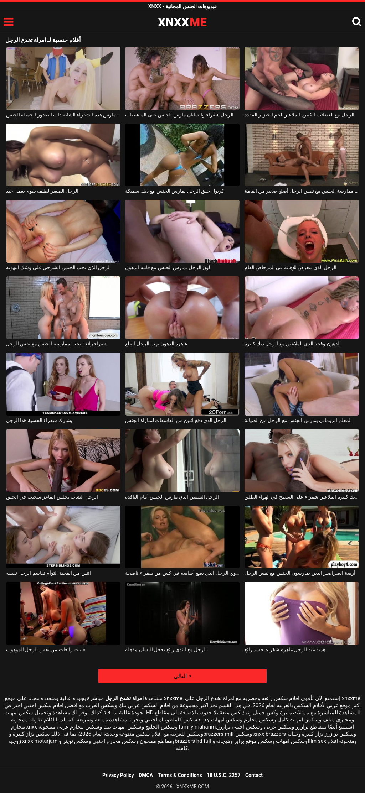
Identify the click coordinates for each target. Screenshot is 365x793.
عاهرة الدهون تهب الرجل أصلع (156, 343)
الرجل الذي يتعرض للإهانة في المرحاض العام (291, 267)
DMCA (146, 775)
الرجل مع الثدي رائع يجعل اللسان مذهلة (166, 649)
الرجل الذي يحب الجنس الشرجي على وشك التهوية (58, 267)
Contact (254, 775)
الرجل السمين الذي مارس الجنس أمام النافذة (172, 497)
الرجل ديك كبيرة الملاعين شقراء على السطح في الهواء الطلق (302, 497)
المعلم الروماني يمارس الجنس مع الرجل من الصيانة (298, 420)
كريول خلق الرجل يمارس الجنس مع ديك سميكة (174, 191)
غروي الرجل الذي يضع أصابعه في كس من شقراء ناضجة (182, 573)
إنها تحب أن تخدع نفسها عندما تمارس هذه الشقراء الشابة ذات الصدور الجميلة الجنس (63, 115)
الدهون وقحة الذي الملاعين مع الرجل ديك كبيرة (293, 343)
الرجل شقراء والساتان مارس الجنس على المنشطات (179, 115)
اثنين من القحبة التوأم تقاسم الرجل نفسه (48, 573)
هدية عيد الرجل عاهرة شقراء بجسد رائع (285, 649)
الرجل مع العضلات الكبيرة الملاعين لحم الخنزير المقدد (299, 115)
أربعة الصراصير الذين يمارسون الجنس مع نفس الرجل (300, 573)
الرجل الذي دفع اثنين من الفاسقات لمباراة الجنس (175, 420)
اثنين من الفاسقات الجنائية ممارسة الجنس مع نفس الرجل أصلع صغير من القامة (302, 191)
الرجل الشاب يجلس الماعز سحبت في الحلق (52, 497)
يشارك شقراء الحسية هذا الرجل (39, 420)
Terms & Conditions (180, 775)
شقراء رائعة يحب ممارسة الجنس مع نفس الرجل (57, 343)
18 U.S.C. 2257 (223, 775)
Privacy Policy (118, 775)
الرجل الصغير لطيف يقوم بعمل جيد (42, 191)
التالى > (182, 676)
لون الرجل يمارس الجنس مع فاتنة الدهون (167, 267)
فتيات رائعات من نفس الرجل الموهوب (45, 649)
